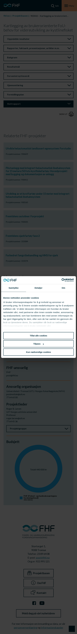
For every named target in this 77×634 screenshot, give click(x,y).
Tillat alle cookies (38, 335)
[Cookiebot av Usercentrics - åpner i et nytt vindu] (61, 280)
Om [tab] (63, 288)
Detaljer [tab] (38, 288)
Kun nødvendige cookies (38, 352)
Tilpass (38, 344)
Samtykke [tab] (14, 288)
